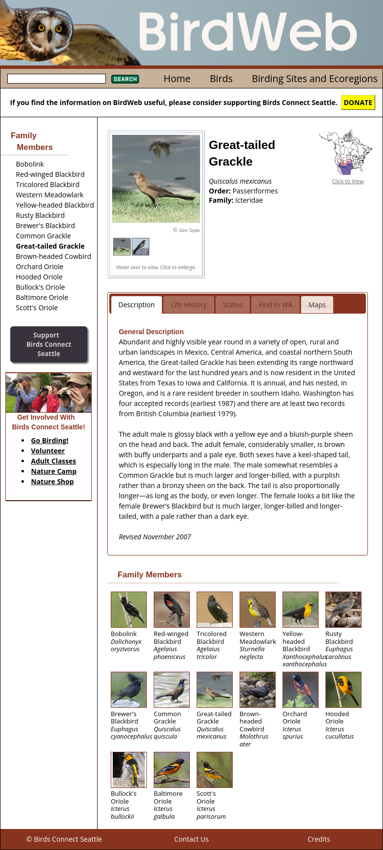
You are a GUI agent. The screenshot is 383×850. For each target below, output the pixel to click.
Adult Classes (54, 461)
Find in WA (275, 304)
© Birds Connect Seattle (64, 839)
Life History (189, 304)
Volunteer (48, 450)
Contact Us (191, 839)
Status (233, 304)
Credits (318, 839)
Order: (221, 190)
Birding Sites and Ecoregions (315, 78)
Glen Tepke (189, 230)
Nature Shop (52, 481)
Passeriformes (255, 190)
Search (125, 79)
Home (176, 78)
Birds (221, 78)
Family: (222, 200)
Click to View (348, 181)
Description (137, 304)
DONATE (358, 102)
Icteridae (249, 200)
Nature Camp (54, 471)
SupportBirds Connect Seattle (48, 344)
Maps (317, 304)
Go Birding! (50, 440)
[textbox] (56, 79)
